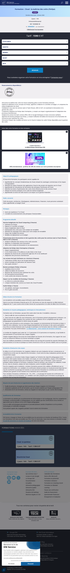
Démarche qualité (31, 487)
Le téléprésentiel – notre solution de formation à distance (44, 328)
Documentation (30, 481)
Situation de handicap (32, 492)
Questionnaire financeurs (51, 494)
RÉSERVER (35, 70)
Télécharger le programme (35, 29)
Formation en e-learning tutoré (53, 483)
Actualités (29, 483)
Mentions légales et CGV (33, 494)
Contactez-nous (56, 77)
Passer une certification (51, 490)
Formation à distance (50, 481)
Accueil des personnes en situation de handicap (17, 421)
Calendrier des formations (52, 474)
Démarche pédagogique (33, 485)
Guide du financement (50, 492)
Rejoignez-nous (12, 474)
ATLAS (35, 12)
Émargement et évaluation (52, 497)
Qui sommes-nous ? (32, 474)
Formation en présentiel (51, 478)
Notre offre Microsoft (50, 476)
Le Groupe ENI (30, 478)
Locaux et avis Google (32, 476)
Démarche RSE (30, 490)
